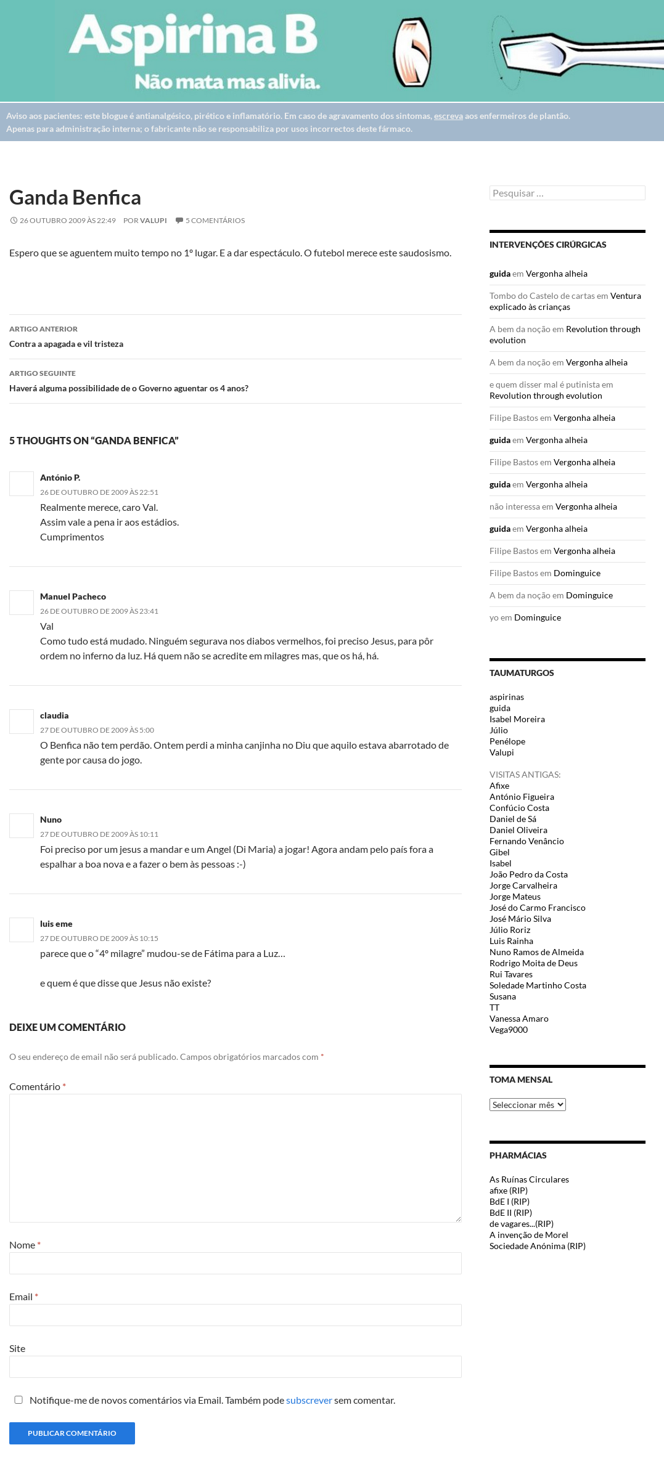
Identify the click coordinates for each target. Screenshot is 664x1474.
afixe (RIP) (509, 1190)
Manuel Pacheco (73, 596)
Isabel (501, 863)
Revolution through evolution (546, 395)
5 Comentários (215, 220)
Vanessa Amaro (519, 1018)
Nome (25, 1244)
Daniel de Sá (513, 818)
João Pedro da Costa (529, 874)
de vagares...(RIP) (522, 1223)
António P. (60, 477)
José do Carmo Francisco (538, 907)
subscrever (309, 1400)
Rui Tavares (511, 974)
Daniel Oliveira (518, 830)
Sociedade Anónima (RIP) (538, 1245)
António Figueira (522, 796)
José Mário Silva (520, 918)
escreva (448, 115)
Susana (503, 996)
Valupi (153, 220)
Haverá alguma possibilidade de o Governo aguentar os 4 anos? (235, 379)
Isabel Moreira (517, 719)
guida (500, 273)
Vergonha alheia (557, 273)
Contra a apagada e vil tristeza (235, 335)
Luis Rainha (511, 940)
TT (494, 1007)
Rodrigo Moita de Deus (534, 963)
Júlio (499, 730)
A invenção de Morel (529, 1234)
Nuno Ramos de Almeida (537, 952)
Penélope (507, 741)
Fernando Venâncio (527, 841)
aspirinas (507, 696)
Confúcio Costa (519, 807)
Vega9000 (509, 1029)
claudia (54, 715)
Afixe (499, 785)
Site (17, 1348)
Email (23, 1296)
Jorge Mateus (515, 896)
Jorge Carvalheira (523, 885)
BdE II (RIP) (511, 1212)
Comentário (37, 1086)
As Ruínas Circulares (529, 1179)
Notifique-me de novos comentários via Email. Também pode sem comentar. (202, 1400)
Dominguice (577, 573)
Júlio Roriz (510, 929)
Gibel (500, 852)
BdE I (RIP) (510, 1201)
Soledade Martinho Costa (538, 985)
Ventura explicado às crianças (565, 301)
